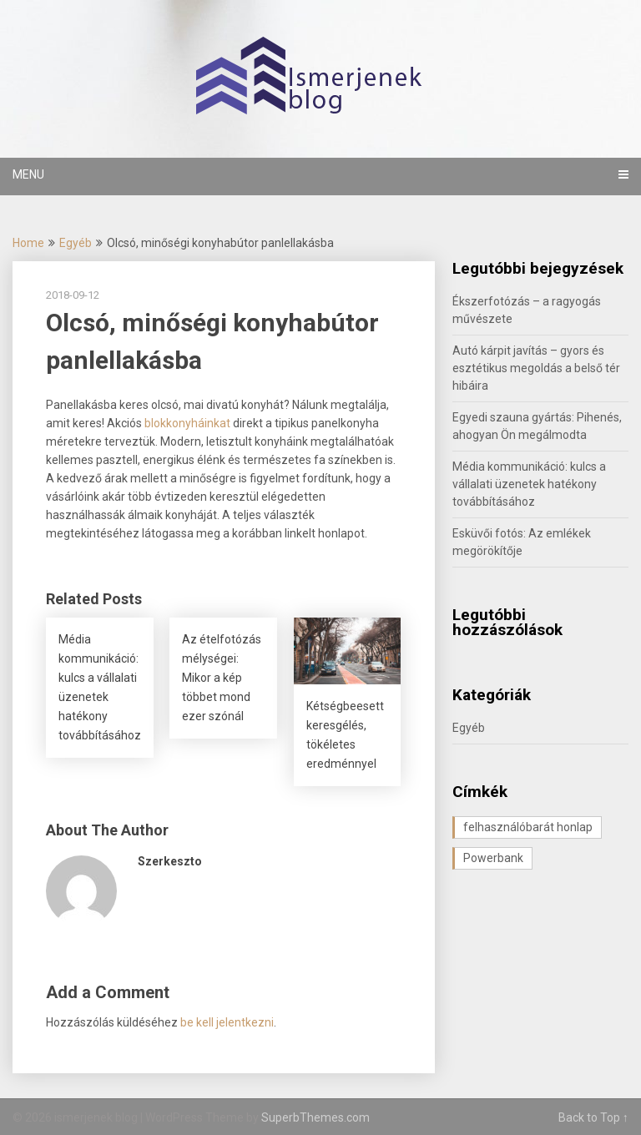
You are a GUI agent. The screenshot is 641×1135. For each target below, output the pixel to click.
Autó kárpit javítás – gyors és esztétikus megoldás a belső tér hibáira (536, 368)
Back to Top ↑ (593, 1117)
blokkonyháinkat (187, 423)
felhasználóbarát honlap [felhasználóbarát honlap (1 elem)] (528, 827)
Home (28, 243)
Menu (28, 174)
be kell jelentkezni (227, 1022)
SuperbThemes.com (315, 1117)
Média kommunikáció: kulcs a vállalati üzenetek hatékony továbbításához (529, 484)
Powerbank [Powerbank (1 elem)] (493, 858)
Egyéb (75, 243)
